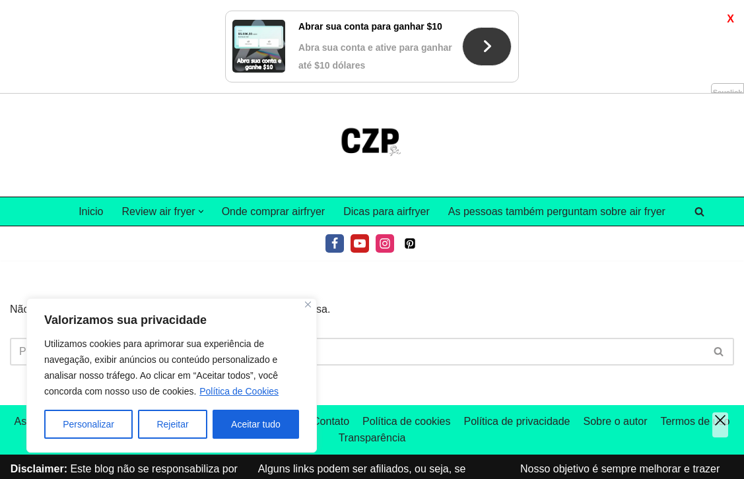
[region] (171, 375)
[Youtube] (360, 243)
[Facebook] (334, 243)
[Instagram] (385, 243)
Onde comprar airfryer (273, 211)
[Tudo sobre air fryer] (372, 145)
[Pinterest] (410, 243)
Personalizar (88, 424)
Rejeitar (172, 424)
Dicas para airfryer (386, 211)
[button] (201, 211)
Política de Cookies (239, 391)
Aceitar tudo (256, 424)
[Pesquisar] (699, 211)
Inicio (91, 211)
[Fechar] (308, 304)
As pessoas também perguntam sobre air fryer (556, 211)
